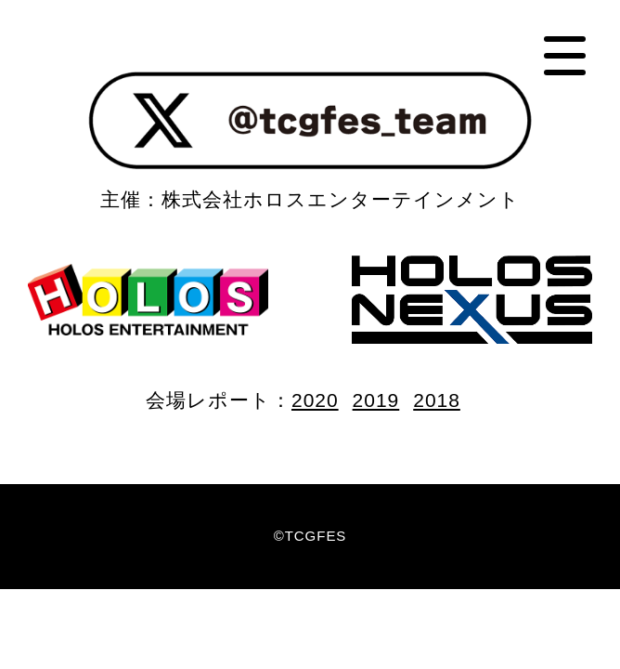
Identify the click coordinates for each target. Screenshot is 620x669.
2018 (436, 400)
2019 (376, 400)
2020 (315, 400)
